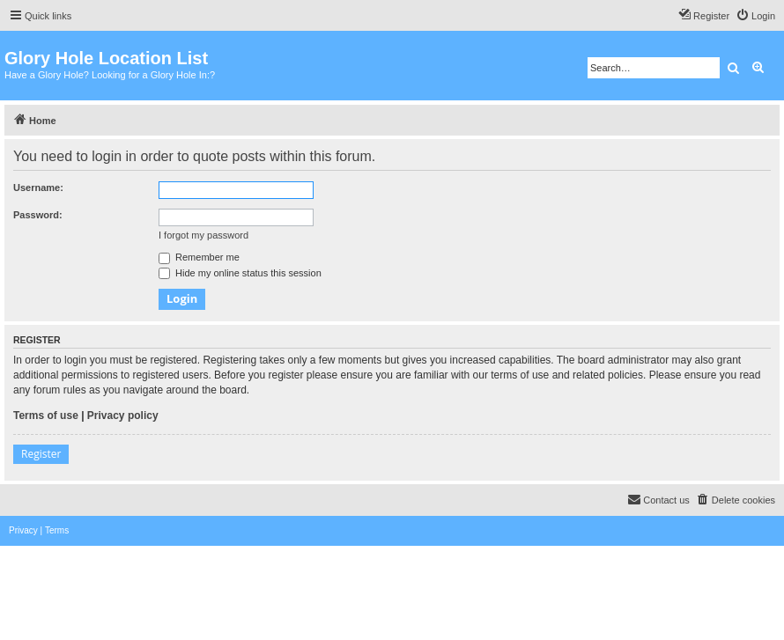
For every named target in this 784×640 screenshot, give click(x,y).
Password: (38, 215)
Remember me (199, 257)
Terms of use (45, 415)
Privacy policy (123, 415)
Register (41, 453)
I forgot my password (203, 235)
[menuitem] (755, 15)
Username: (38, 187)
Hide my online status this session (240, 273)
